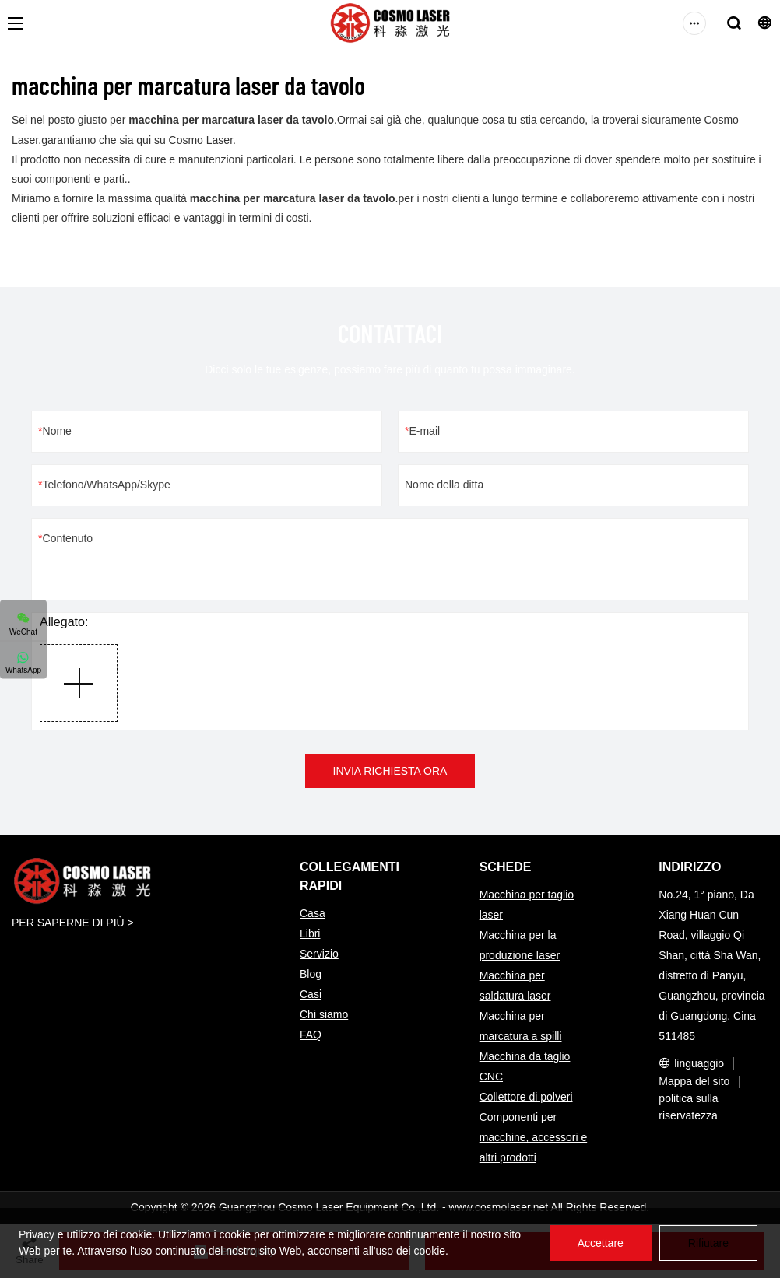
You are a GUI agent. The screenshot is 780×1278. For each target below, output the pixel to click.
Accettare (601, 1243)
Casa (312, 913)
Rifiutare (708, 1243)
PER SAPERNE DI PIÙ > (73, 922)
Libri (310, 933)
